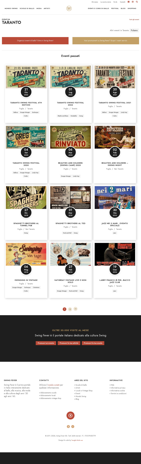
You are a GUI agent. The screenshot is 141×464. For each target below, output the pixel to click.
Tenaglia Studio (77, 452)
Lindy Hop (125, 121)
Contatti (122, 2)
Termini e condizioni (119, 403)
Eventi (77, 403)
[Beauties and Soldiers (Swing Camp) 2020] (70, 146)
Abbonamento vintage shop (51, 408)
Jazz (114, 242)
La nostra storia (106, 2)
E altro (26, 125)
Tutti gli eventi (133, 24)
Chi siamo (95, 2)
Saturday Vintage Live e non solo (70, 291)
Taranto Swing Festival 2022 (70, 112)
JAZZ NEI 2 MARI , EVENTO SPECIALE (115, 234)
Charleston (22, 301)
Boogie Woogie (24, 121)
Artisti (47, 11)
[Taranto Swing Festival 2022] (70, 85)
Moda (39, 11)
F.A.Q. (115, 2)
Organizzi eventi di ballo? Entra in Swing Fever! (35, 47)
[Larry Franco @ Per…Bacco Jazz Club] (115, 264)
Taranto (30, 117)
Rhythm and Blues (62, 125)
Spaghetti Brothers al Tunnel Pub (26, 234)
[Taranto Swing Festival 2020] (26, 146)
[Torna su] (70, 426)
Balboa (14, 121)
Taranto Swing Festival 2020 (26, 173)
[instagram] (72, 438)
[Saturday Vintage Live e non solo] (70, 264)
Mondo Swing (11, 11)
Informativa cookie (118, 400)
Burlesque (36, 121)
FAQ (112, 395)
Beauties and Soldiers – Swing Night (115, 173)
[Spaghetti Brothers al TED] (70, 207)
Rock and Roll (67, 242)
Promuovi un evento (46, 353)
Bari (116, 177)
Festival (115, 11)
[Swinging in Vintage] (26, 264)
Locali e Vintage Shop (85, 400)
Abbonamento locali (48, 405)
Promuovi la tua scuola (93, 353)
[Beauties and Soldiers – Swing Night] (115, 146)
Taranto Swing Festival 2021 (115, 111)
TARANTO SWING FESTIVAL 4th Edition (26, 112)
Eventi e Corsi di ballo (98, 11)
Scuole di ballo (27, 11)
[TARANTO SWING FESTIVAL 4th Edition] (26, 85)
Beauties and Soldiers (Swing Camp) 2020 (70, 173)
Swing (82, 125)
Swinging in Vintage (26, 290)
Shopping (132, 11)
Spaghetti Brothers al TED (70, 233)
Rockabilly (74, 125)
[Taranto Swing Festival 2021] (115, 85)
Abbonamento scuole (49, 402)
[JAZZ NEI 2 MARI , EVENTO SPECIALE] (115, 207)
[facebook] (68, 438)
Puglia (21, 117)
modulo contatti (55, 395)
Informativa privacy (118, 397)
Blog (123, 11)
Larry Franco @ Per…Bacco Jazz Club (115, 291)
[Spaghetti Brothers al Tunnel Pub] (26, 207)
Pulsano (134, 35)
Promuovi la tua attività (69, 353)
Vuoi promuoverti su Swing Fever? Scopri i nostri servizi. (106, 47)
